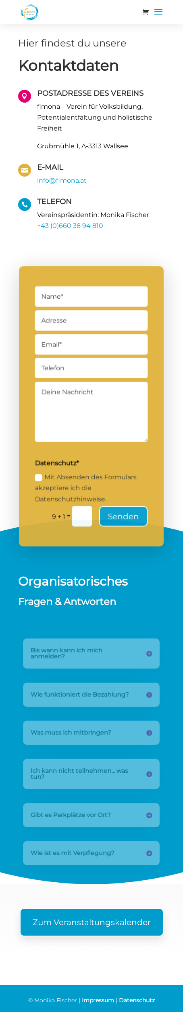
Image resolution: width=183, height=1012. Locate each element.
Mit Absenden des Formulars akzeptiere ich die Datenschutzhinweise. (86, 485)
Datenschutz (137, 1000)
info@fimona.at (62, 180)
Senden (123, 513)
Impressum (98, 1000)
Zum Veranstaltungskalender (92, 922)
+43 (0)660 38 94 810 (70, 226)
